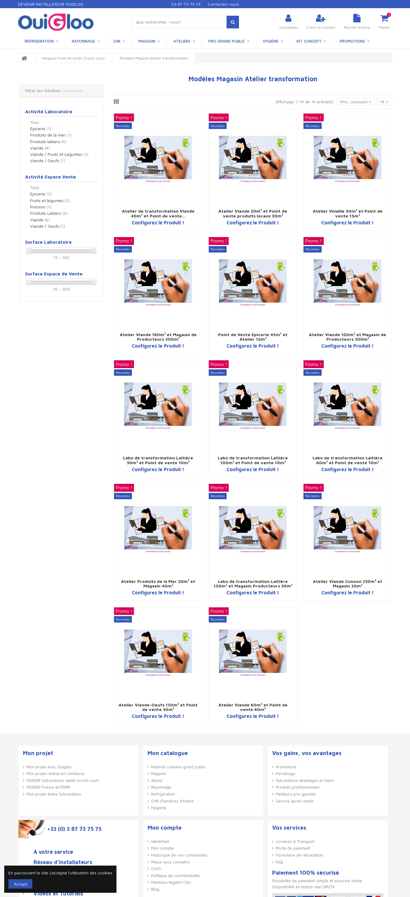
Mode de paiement (293, 848)
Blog (155, 889)
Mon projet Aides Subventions (54, 794)
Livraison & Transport (295, 841)
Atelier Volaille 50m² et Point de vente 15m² (348, 213)
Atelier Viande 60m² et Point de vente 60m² (253, 707)
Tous (34, 122)
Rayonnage (161, 787)
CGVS (156, 868)
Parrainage (285, 773)
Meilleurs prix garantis (296, 794)
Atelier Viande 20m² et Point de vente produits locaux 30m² (252, 213)
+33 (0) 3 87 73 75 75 (74, 829)
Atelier (157, 780)
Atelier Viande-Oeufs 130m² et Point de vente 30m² (158, 707)
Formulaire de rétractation (299, 855)
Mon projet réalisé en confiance (55, 773)
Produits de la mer (51, 134)
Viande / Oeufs (47, 160)
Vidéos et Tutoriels (58, 894)
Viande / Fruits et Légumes (59, 154)
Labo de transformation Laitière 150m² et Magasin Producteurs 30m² (253, 583)
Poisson (40, 206)
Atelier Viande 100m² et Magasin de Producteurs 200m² (347, 337)
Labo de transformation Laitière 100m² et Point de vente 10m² (253, 460)
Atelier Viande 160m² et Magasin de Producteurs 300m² (158, 337)
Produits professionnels (297, 787)
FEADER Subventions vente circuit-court (63, 780)
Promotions (286, 766)
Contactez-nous (223, 4)
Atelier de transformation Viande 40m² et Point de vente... (158, 213)
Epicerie (40, 128)
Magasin (158, 773)
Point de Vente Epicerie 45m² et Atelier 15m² (253, 337)
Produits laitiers (48, 141)
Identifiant (160, 841)
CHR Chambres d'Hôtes (172, 801)
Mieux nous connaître (170, 862)
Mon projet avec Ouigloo (49, 766)
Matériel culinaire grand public (178, 766)
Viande (40, 147)
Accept (20, 883)
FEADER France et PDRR (48, 787)
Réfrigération (163, 794)
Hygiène (158, 807)
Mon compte (162, 848)
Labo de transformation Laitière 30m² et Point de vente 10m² (158, 460)
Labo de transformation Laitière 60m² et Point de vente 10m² (348, 460)
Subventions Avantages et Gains (305, 780)
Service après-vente (294, 801)
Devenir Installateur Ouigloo (50, 4)
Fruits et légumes (50, 200)
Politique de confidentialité (175, 875)
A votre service (53, 852)
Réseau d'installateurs (62, 862)
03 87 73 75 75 (186, 4)
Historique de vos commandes (179, 855)
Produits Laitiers (49, 213)
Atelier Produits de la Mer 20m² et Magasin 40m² (158, 583)
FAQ (279, 862)
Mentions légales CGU (171, 882)
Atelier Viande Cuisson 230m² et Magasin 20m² (347, 583)
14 (384, 101)
